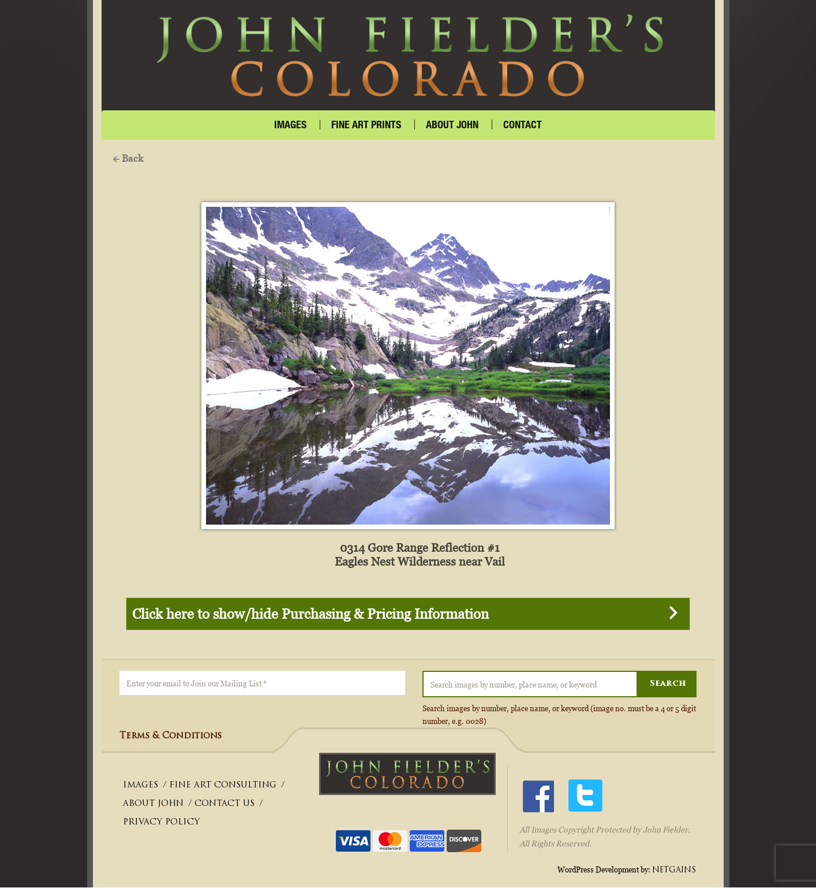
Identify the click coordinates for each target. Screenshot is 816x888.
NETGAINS (674, 870)
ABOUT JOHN (153, 804)
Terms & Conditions (170, 737)
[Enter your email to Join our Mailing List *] (262, 683)
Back (128, 158)
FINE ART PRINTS (366, 124)
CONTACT (522, 124)
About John (452, 124)
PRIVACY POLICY (161, 823)
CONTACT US (224, 804)
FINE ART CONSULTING (222, 786)
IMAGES (290, 124)
